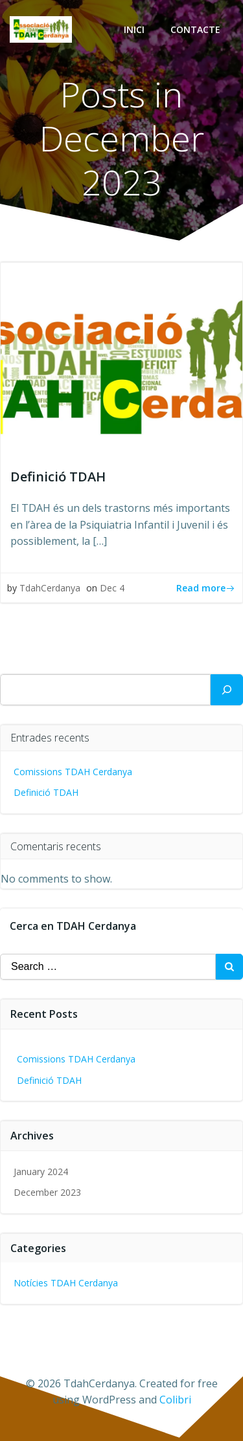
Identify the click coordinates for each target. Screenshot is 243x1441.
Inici (134, 29)
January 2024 (41, 1171)
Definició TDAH (46, 792)
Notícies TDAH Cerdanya (66, 1283)
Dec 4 (112, 588)
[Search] (227, 689)
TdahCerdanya (49, 588)
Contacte (195, 29)
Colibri (175, 1399)
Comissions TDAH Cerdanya (73, 771)
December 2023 (47, 1192)
